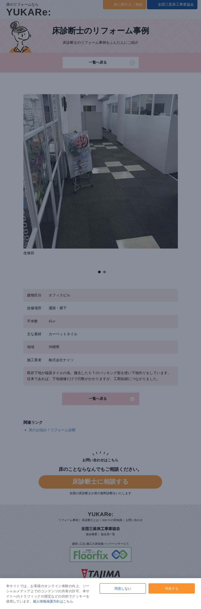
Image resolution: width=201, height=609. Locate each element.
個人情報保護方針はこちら (53, 601)
